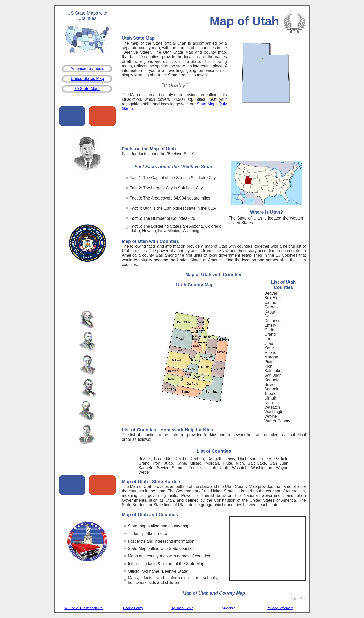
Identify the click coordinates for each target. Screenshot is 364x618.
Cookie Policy (133, 608)
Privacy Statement (280, 608)
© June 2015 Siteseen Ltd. (83, 608)
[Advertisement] (214, 129)
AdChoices (228, 607)
